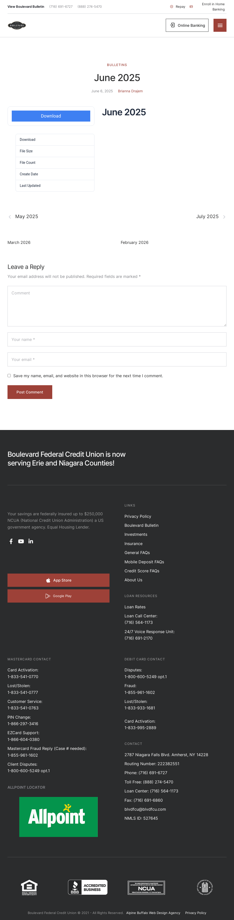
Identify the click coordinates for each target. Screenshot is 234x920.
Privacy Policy (137, 516)
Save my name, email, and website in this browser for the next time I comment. (88, 375)
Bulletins (117, 65)
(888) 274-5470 (90, 7)
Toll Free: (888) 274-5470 (148, 781)
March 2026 (19, 242)
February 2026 (134, 242)
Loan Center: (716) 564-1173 (151, 790)
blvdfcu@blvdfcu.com (145, 809)
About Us (133, 579)
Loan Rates (135, 606)
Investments (135, 534)
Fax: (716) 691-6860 (143, 800)
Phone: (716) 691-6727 (145, 772)
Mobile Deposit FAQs (144, 561)
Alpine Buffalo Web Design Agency (153, 913)
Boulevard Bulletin (141, 525)
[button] (178, 7)
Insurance (133, 543)
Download (51, 116)
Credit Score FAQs (141, 570)
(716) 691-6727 (60, 7)
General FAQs (137, 552)
